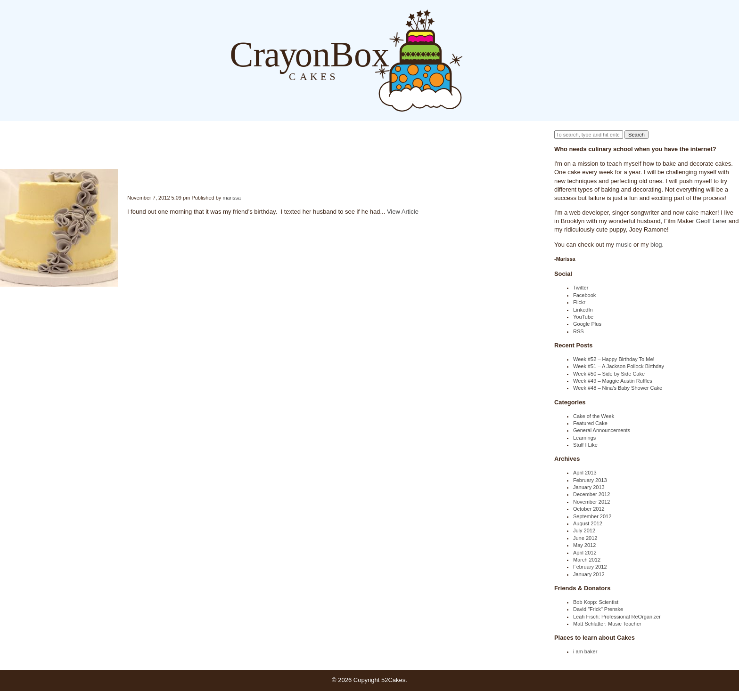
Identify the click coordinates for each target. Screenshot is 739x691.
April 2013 (585, 472)
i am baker (585, 651)
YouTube (583, 317)
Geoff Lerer (711, 221)
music (624, 244)
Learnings (584, 438)
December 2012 (591, 494)
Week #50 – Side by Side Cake (609, 374)
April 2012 (585, 552)
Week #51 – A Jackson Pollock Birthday (618, 366)
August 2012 (587, 523)
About (491, 60)
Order (510, 60)
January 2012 (589, 574)
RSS (578, 331)
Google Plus (587, 324)
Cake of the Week (593, 416)
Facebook (584, 295)
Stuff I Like (585, 445)
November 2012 (591, 502)
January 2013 (589, 487)
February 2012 (590, 567)
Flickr (579, 302)
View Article (403, 211)
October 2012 (589, 509)
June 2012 (585, 538)
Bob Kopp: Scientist (595, 602)
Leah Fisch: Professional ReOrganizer (617, 616)
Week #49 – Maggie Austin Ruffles (612, 381)
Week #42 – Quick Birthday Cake (127, 177)
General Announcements (601, 430)
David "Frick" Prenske (598, 609)
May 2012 (584, 545)
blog (656, 244)
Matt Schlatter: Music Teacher (607, 624)
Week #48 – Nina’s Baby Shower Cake (617, 388)
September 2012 (592, 516)
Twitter (580, 287)
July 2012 (584, 530)
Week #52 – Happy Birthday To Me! (614, 359)
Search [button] (636, 134)
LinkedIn (583, 310)
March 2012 (586, 559)
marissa (231, 198)
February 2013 (590, 480)
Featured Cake (590, 423)
